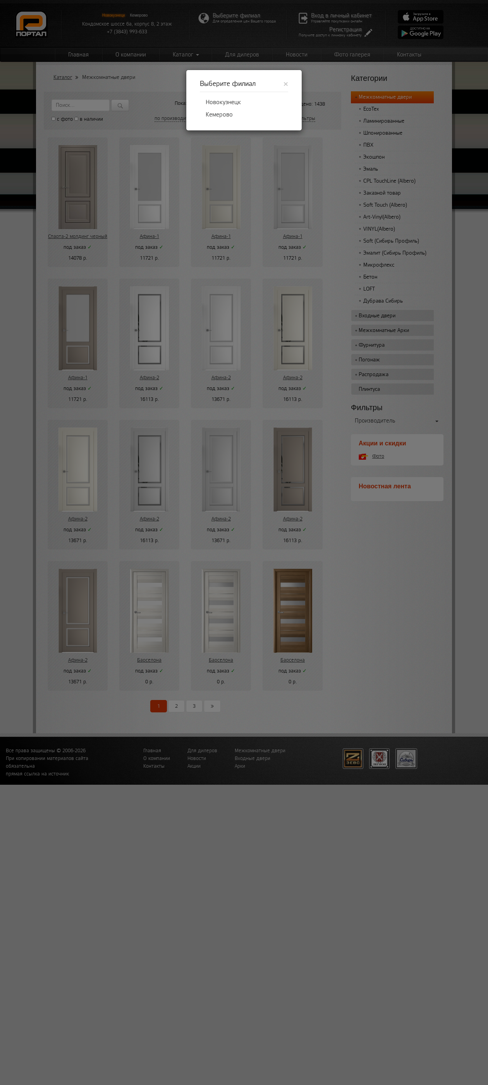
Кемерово (219, 114)
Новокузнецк (223, 102)
